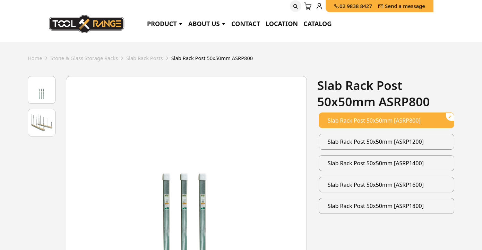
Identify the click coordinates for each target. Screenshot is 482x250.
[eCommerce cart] (307, 6)
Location (282, 23)
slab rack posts (154, 58)
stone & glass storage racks (89, 58)
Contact (245, 23)
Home (36, 58)
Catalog (317, 23)
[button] (295, 6)
